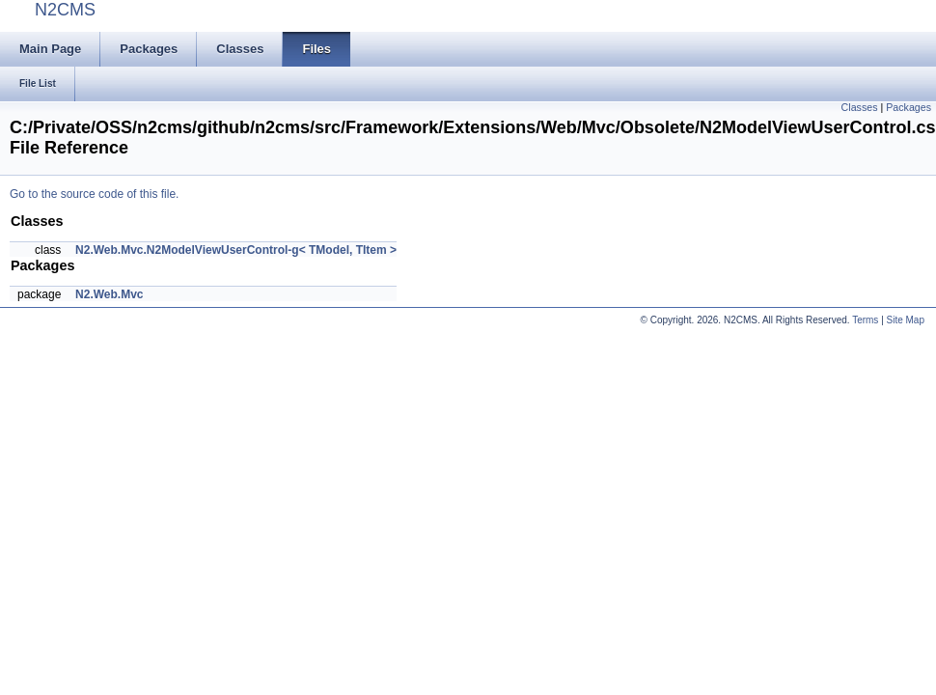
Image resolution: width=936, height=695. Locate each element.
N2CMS (65, 9)
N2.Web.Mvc (109, 294)
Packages (908, 107)
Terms (865, 320)
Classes (859, 107)
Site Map (905, 320)
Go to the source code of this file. (94, 194)
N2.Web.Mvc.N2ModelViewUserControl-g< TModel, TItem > (236, 250)
